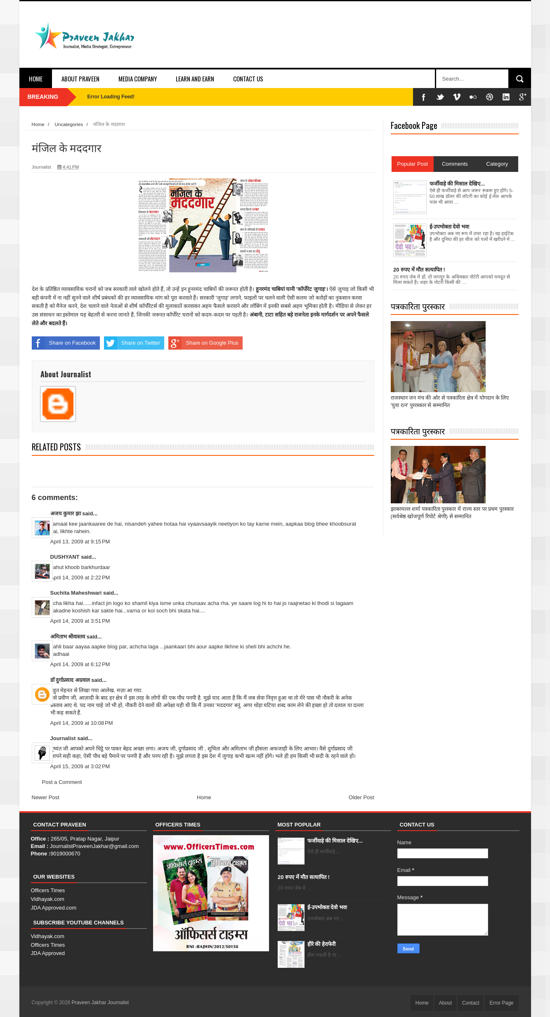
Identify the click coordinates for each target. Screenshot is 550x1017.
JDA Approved (48, 953)
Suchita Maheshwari (76, 593)
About (445, 1003)
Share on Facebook (64, 343)
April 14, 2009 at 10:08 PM (81, 723)
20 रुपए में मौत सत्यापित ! (304, 877)
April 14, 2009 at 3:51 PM (80, 621)
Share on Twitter (132, 343)
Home (35, 78)
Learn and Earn (195, 78)
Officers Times (48, 890)
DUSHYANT (65, 557)
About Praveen (80, 78)
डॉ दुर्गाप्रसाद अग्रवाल (70, 680)
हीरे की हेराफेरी (321, 944)
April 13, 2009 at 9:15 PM (80, 541)
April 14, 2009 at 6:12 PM (80, 664)
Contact (470, 1003)
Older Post (361, 797)
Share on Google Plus (203, 343)
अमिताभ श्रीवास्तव (67, 637)
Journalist (63, 738)
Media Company (137, 78)
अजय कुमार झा (65, 513)
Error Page (501, 1003)
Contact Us (248, 78)
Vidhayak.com (47, 899)
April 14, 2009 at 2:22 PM (80, 577)
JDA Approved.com (54, 908)
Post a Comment (62, 782)
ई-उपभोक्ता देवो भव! (327, 907)
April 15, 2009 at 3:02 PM (80, 766)
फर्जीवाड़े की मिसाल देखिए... (335, 841)
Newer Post (45, 797)
